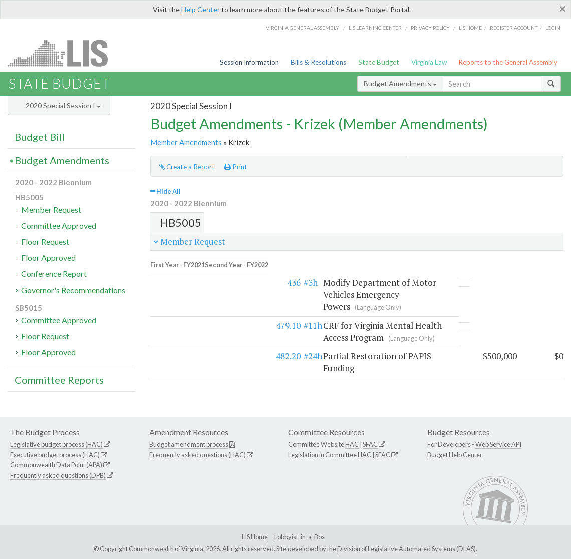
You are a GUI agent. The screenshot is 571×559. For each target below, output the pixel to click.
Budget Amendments (400, 83)
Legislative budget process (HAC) (56, 444)
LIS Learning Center (375, 28)
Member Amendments (186, 142)
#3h (199, 276)
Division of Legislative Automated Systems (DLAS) (406, 549)
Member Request (51, 209)
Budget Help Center (454, 455)
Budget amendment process (188, 444)
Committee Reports (59, 380)
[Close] (562, 8)
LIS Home (255, 537)
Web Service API (498, 444)
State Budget (378, 62)
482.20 (176, 337)
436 (182, 276)
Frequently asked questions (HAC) (197, 455)
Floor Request (45, 241)
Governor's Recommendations (73, 290)
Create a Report (187, 167)
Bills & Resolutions (318, 62)
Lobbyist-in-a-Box (299, 537)
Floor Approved (48, 257)
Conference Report (54, 273)
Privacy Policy (430, 28)
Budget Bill (40, 137)
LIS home (470, 28)
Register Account (513, 28)
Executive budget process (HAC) (55, 455)
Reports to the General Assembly (507, 62)
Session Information (249, 62)
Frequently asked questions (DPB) (58, 475)
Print (235, 167)
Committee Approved (58, 225)
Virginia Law (429, 62)
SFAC (370, 444)
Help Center (200, 9)
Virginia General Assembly (302, 28)
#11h (201, 306)
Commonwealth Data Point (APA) (56, 465)
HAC (352, 444)
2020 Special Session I (63, 105)
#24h (201, 337)
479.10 (176, 306)
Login (552, 28)
